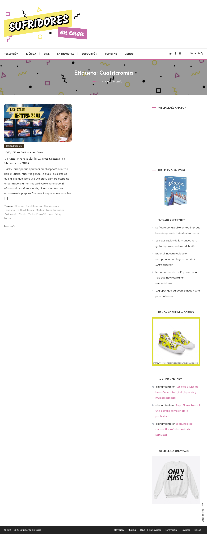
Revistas (111, 54)
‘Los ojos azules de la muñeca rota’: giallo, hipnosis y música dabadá (176, 243)
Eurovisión (89, 54)
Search (196, 53)
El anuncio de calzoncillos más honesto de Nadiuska (173, 429)
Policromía (11, 214)
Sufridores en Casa (32, 152)
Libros (129, 54)
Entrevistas (65, 54)
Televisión (11, 54)
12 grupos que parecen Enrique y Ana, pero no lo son (177, 293)
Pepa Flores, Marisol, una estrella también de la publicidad (177, 410)
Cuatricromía (51, 206)
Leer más (11, 226)
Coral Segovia (34, 206)
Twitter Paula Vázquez (40, 214)
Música (31, 54)
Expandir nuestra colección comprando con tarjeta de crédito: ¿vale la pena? (176, 259)
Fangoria (10, 210)
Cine (47, 54)
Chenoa (19, 206)
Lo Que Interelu (25, 210)
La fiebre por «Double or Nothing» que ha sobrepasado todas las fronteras (177, 230)
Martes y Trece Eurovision (50, 210)
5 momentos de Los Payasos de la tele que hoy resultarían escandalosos (176, 277)
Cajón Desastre (14, 145)
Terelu (22, 214)
